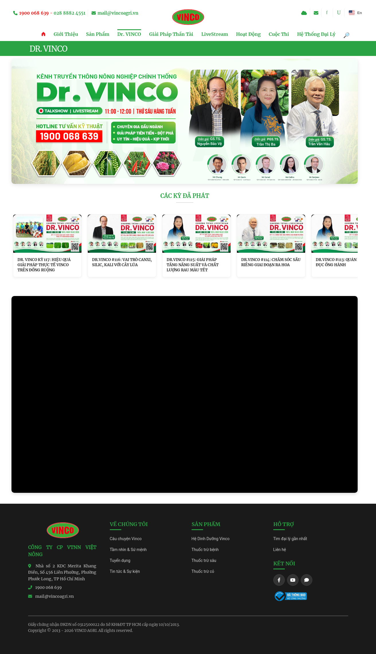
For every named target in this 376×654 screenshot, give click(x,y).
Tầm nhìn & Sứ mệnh (128, 549)
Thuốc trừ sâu (204, 560)
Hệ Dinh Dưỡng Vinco (211, 538)
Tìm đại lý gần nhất (290, 538)
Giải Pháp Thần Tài (171, 34)
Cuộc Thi (279, 34)
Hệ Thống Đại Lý (316, 34)
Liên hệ (279, 549)
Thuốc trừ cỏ (203, 571)
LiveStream (214, 34)
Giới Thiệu (66, 34)
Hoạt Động (248, 34)
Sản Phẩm (97, 34)
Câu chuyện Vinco (126, 538)
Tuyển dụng (120, 560)
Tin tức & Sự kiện (125, 571)
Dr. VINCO (129, 34)
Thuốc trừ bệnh (205, 549)
